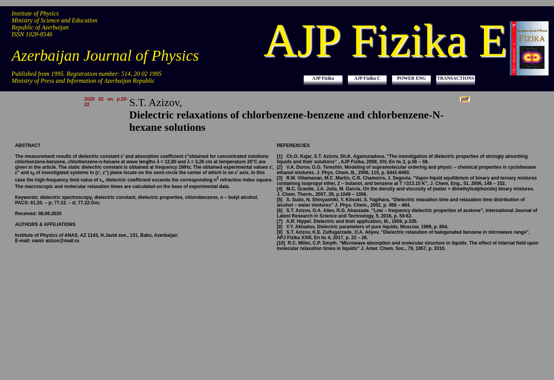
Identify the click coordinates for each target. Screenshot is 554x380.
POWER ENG (411, 78)
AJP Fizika (323, 78)
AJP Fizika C (367, 78)
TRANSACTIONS (455, 78)
